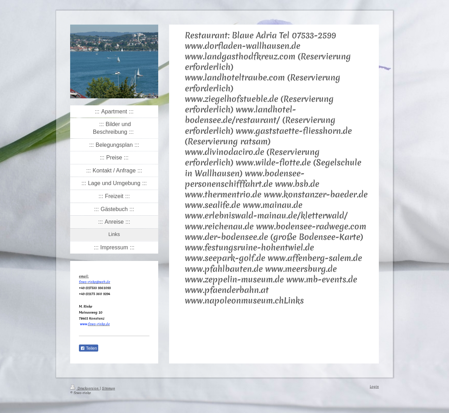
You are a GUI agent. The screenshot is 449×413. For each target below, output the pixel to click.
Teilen (88, 348)
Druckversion (85, 388)
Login (374, 386)
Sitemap (108, 388)
